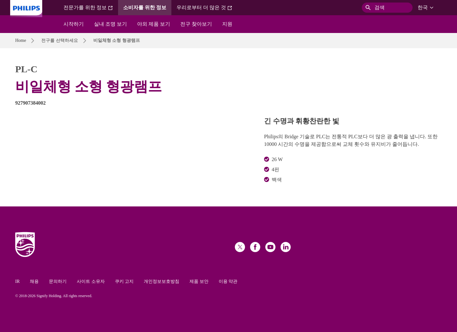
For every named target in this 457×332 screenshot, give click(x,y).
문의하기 (58, 281)
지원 (227, 24)
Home (20, 40)
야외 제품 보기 (153, 24)
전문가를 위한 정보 (88, 7)
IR (17, 281)
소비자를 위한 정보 (144, 7)
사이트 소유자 (91, 281)
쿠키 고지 (124, 281)
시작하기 (73, 24)
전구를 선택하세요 (59, 40)
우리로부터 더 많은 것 (204, 7)
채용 (34, 281)
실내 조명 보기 (110, 24)
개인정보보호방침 (161, 281)
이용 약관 (228, 281)
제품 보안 (199, 281)
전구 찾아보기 (196, 24)
